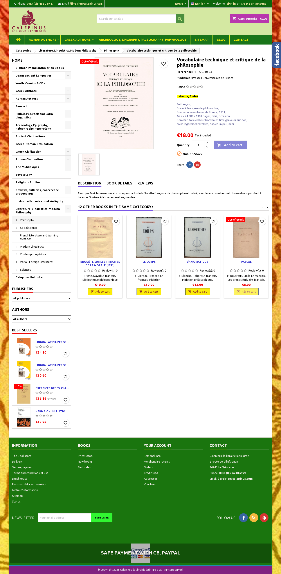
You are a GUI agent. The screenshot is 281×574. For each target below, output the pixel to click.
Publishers (22, 289)
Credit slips (151, 472)
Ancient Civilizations (30, 136)
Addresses (150, 478)
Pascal (246, 261)
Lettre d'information (25, 490)
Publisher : (184, 77)
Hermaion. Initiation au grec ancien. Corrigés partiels (52, 411)
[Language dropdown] (200, 3)
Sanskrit (22, 106)
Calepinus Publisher (30, 277)
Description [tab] (89, 183)
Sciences (25, 269)
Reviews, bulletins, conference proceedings (37, 191)
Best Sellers (24, 330)
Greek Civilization (28, 151)
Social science (29, 227)
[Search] (140, 18)
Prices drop (85, 455)
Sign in (231, 3)
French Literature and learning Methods (39, 237)
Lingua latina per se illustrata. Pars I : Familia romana (52, 342)
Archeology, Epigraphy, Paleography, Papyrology (143, 39)
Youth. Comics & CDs (30, 83)
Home (17, 60)
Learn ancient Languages (34, 75)
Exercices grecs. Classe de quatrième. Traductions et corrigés (52, 388)
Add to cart (229, 145)
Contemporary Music (33, 254)
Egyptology (24, 174)
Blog (221, 39)
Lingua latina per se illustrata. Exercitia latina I (52, 365)
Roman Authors (42, 39)
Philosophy (27, 220)
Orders (148, 467)
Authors (20, 309)
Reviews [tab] (145, 183)
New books (85, 461)
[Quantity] (198, 145)
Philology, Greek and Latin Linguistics (34, 115)
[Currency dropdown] (181, 3)
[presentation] (74, 530)
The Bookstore (21, 455)
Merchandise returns (157, 461)
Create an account (253, 3)
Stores (16, 501)
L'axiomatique (197, 261)
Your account (157, 445)
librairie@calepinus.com (86, 3)
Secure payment (22, 467)
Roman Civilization (29, 159)
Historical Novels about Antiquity (39, 201)
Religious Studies (28, 182)
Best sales (84, 467)
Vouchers (150, 484)
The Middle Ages (27, 166)
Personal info (152, 455)
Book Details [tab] (119, 183)
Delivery (17, 461)
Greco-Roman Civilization (34, 143)
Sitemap (202, 39)
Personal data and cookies (29, 484)
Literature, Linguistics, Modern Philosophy (38, 210)
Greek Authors (78, 39)
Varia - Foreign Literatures (37, 261)
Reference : (185, 71)
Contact (241, 39)
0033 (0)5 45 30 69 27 (40, 3)
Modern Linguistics (32, 246)
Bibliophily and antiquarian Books (40, 67)
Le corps (148, 261)
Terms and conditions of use (30, 472)
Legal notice (19, 478)
